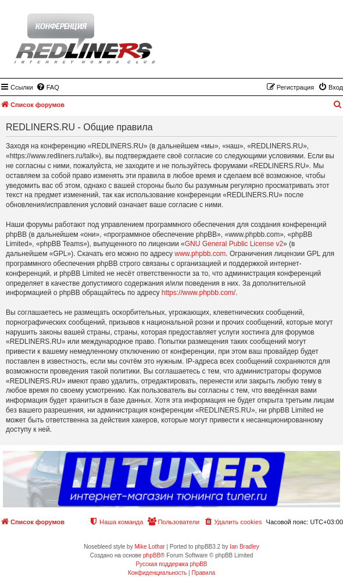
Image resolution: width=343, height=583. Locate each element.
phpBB (151, 555)
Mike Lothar (149, 546)
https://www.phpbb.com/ (198, 293)
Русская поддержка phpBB (171, 564)
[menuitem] (47, 87)
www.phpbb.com (200, 254)
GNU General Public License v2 (234, 244)
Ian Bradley (244, 546)
